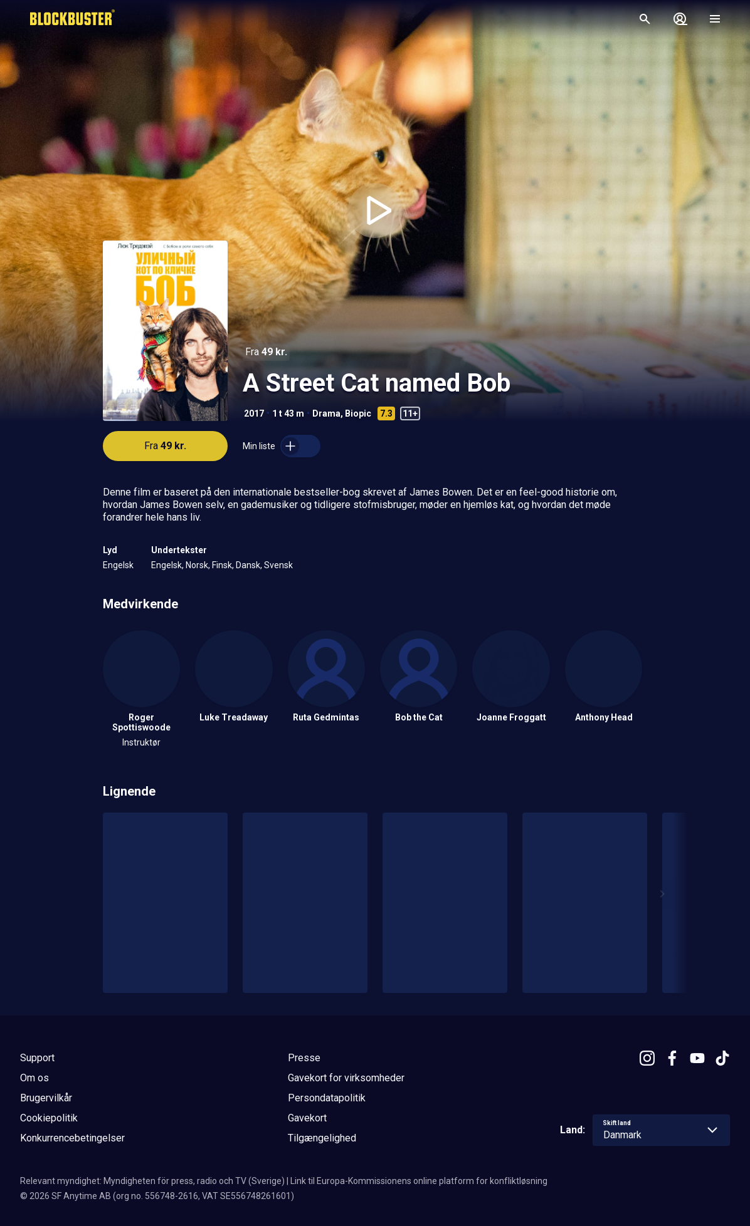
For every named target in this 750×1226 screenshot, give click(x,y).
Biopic (358, 413)
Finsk (222, 565)
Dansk (248, 565)
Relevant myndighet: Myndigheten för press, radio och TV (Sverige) (152, 1181)
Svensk (278, 565)
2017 (254, 413)
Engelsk (118, 565)
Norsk (197, 565)
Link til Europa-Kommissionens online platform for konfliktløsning (418, 1181)
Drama (326, 413)
